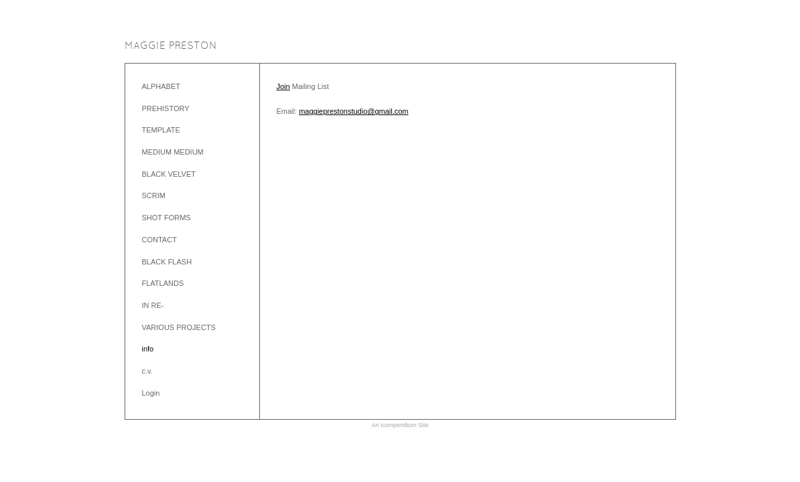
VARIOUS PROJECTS (179, 327)
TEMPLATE (161, 130)
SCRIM (153, 195)
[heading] (171, 46)
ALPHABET (161, 86)
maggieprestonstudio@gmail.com (353, 111)
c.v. (147, 371)
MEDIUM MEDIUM (173, 152)
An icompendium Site (399, 425)
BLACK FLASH (167, 262)
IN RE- (153, 305)
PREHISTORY (166, 108)
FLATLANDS (163, 283)
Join (283, 86)
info (148, 349)
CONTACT (159, 240)
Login (151, 393)
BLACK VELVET (169, 174)
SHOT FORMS (166, 218)
